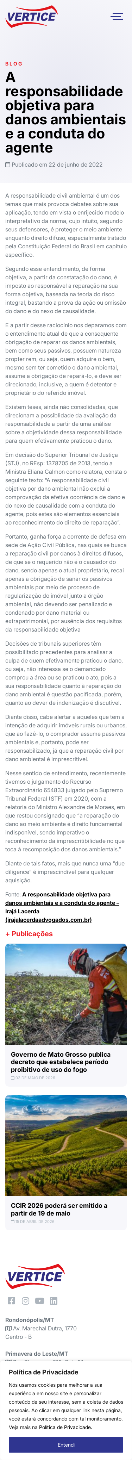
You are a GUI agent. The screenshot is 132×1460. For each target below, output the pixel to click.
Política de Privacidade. (65, 1427)
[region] (66, 1410)
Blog (14, 64)
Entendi (66, 1445)
